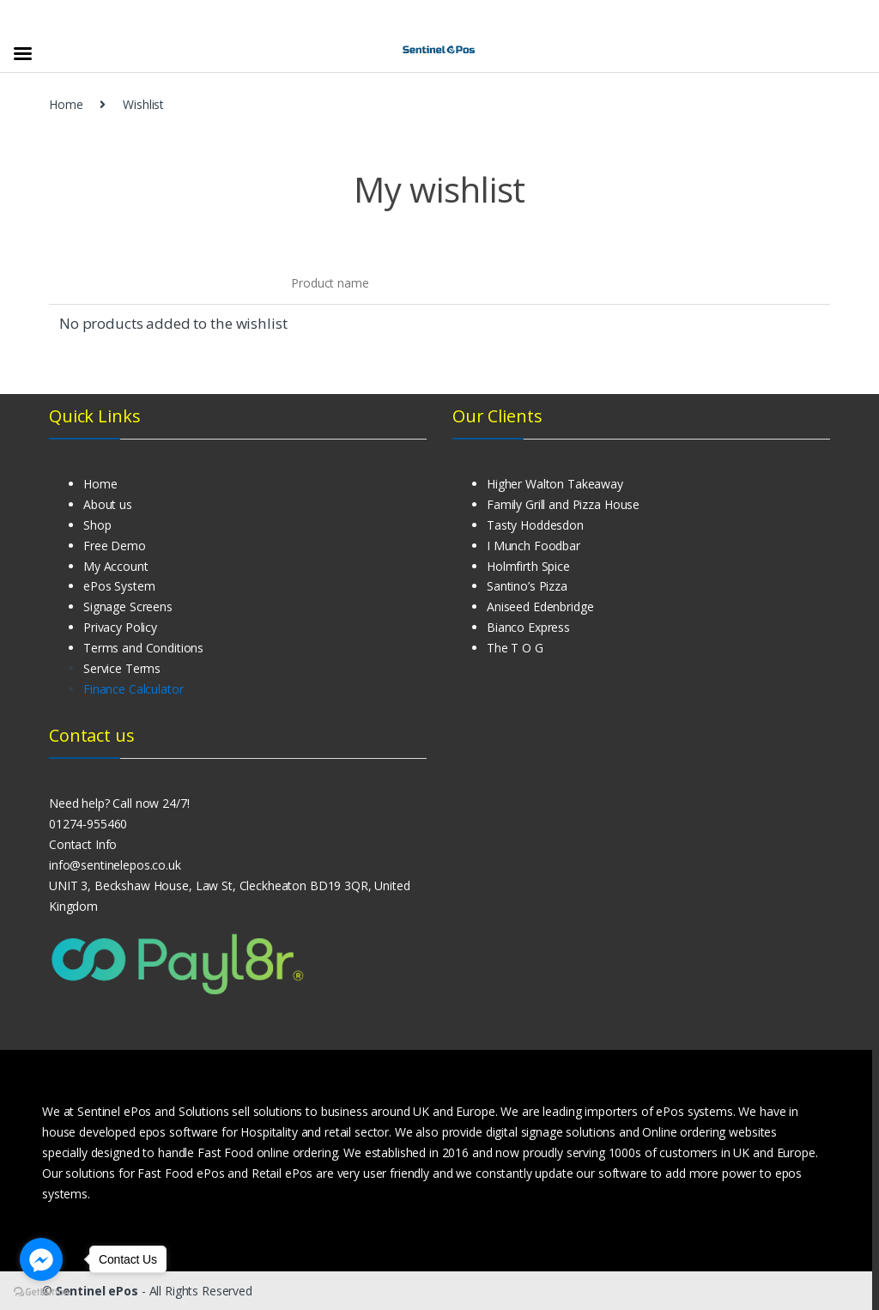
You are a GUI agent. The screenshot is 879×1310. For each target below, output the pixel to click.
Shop (97, 525)
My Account (116, 566)
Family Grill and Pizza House (563, 504)
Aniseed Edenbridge (540, 606)
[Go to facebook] (41, 1259)
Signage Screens (128, 606)
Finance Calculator (133, 689)
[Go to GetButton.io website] (41, 1292)
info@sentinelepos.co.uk (115, 865)
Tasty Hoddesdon (535, 525)
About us (107, 504)
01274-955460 (88, 824)
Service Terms (122, 668)
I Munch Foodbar (533, 545)
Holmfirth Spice (528, 566)
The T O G (515, 648)
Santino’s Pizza (527, 586)
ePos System (119, 586)
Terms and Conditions (143, 648)
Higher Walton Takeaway (555, 484)
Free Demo (114, 545)
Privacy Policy (120, 627)
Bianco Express (528, 627)
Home (65, 104)
